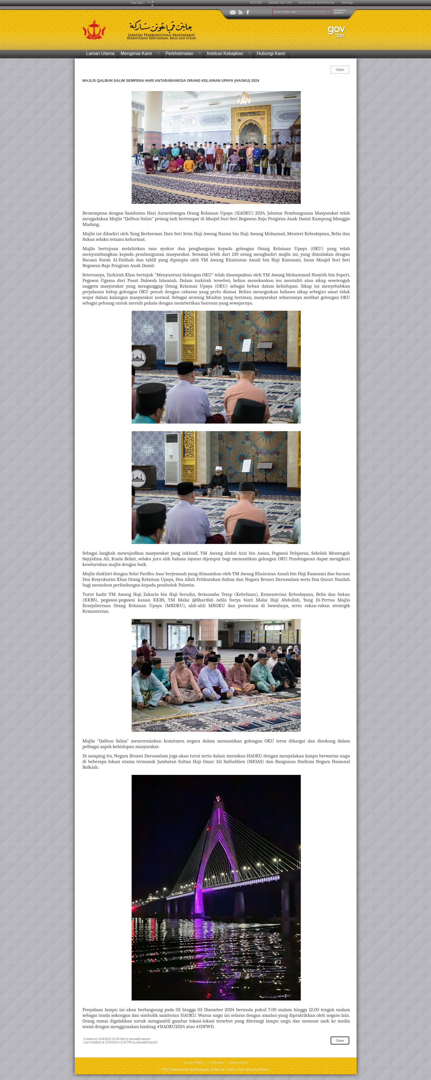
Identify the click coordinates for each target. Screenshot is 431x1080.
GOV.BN (256, 2)
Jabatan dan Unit (280, 2)
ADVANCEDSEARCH (340, 11)
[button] (328, 12)
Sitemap (347, 2)
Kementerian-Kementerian (317, 2)
